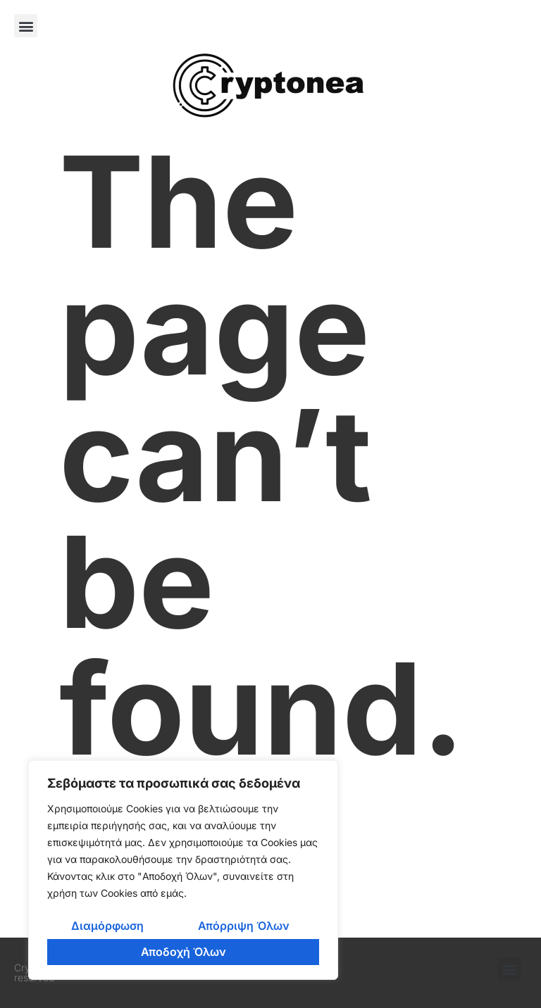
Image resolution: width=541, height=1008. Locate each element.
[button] (25, 25)
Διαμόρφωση (107, 926)
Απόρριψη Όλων (244, 926)
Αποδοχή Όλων (183, 952)
